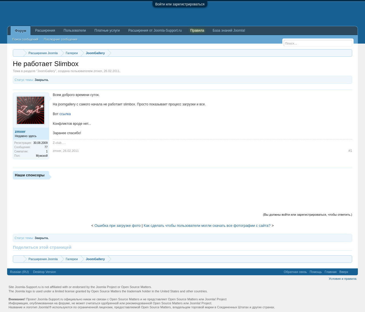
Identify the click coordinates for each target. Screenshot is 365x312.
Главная (330, 272)
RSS (353, 272)
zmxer (98, 71)
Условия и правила (342, 278)
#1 (350, 151)
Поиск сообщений (25, 39)
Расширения (45, 30)
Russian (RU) (19, 272)
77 (46, 147)
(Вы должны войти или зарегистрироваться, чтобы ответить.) (307, 214)
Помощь (316, 272)
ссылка (65, 114)
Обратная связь (295, 272)
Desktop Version (44, 272)
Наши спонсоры (29, 175)
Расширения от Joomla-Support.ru (155, 30)
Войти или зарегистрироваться (179, 4)
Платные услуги (107, 30)
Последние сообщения (60, 39)
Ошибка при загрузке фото (117, 225)
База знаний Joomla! (229, 30)
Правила (197, 30)
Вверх (343, 272)
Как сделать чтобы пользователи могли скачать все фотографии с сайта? (207, 225)
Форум (20, 31)
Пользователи (75, 30)
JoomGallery (46, 71)
